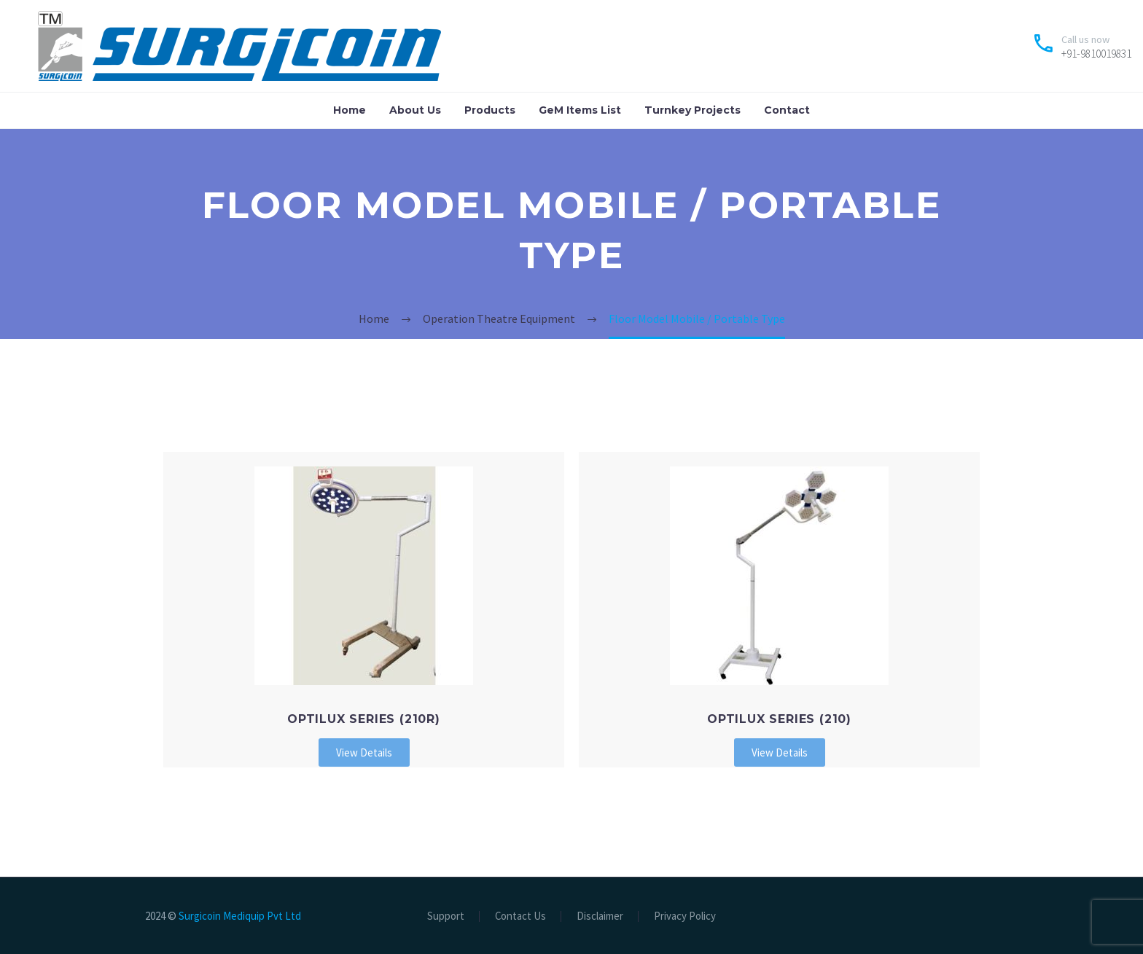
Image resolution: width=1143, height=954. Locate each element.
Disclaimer (600, 916)
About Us (415, 110)
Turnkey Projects (692, 110)
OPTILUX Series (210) (779, 719)
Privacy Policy (685, 916)
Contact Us (520, 916)
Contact (787, 110)
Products (489, 110)
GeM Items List (580, 110)
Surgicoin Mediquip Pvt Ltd (240, 916)
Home (349, 110)
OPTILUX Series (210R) (363, 719)
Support (445, 916)
